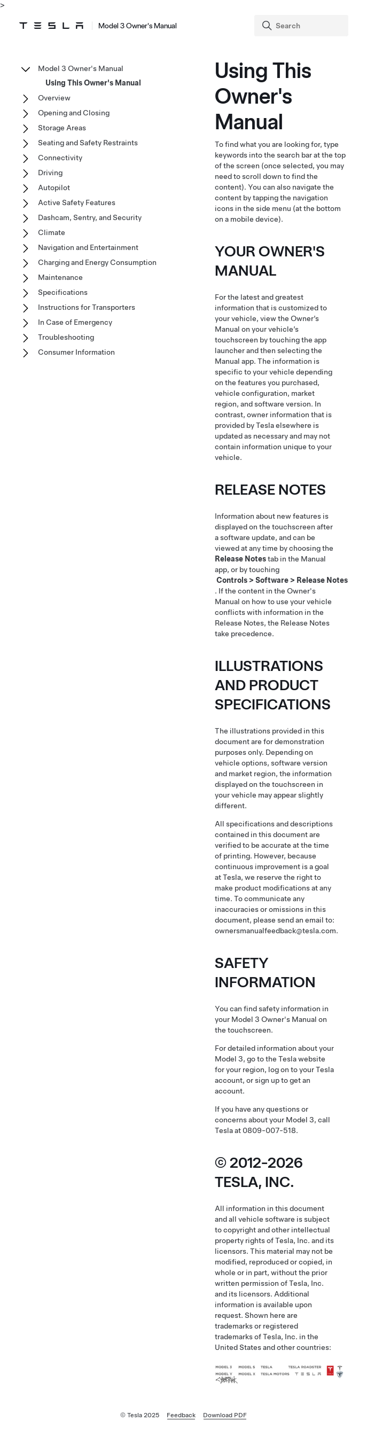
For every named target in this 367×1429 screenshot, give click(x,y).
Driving (50, 172)
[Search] (302, 25)
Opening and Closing (74, 112)
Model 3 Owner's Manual (80, 68)
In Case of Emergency (75, 322)
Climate (51, 232)
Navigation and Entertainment (88, 247)
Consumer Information (76, 352)
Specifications (63, 292)
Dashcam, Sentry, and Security (90, 217)
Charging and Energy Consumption (97, 262)
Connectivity (60, 157)
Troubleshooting (66, 337)
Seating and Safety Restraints (88, 142)
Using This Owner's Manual (93, 83)
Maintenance (60, 277)
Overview (54, 97)
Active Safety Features (76, 202)
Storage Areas (62, 127)
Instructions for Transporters (86, 307)
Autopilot (54, 187)
